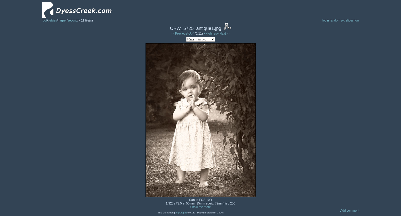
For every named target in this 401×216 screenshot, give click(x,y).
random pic (337, 20)
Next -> (224, 33)
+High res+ (211, 33)
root (44, 20)
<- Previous (179, 33)
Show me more (200, 207)
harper (62, 20)
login (325, 20)
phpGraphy (181, 212)
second (72, 20)
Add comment (349, 210)
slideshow (352, 20)
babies (52, 20)
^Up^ (190, 33)
